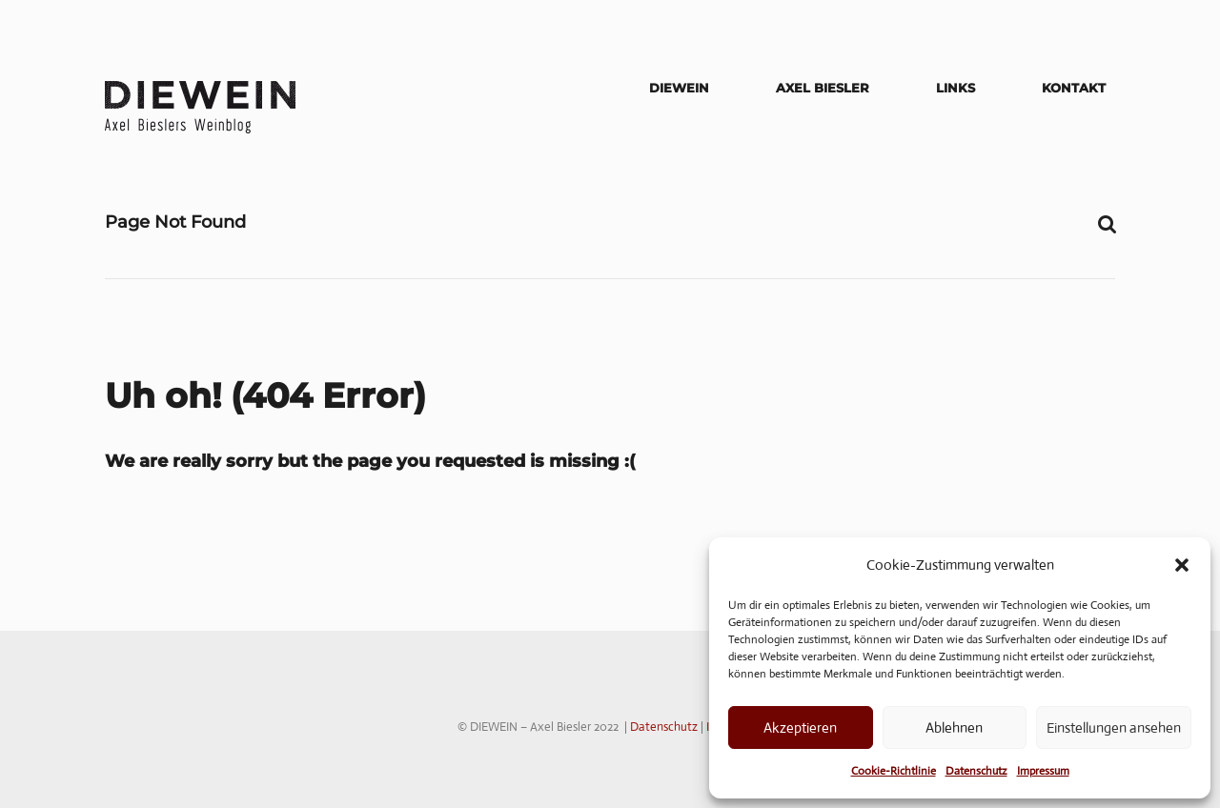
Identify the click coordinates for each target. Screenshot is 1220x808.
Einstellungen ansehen (1114, 727)
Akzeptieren (800, 727)
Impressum (1043, 770)
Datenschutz (976, 770)
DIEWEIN (679, 87)
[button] (1181, 565)
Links (955, 87)
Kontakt (1074, 87)
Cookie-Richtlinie (893, 770)
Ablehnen (954, 727)
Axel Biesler (822, 87)
